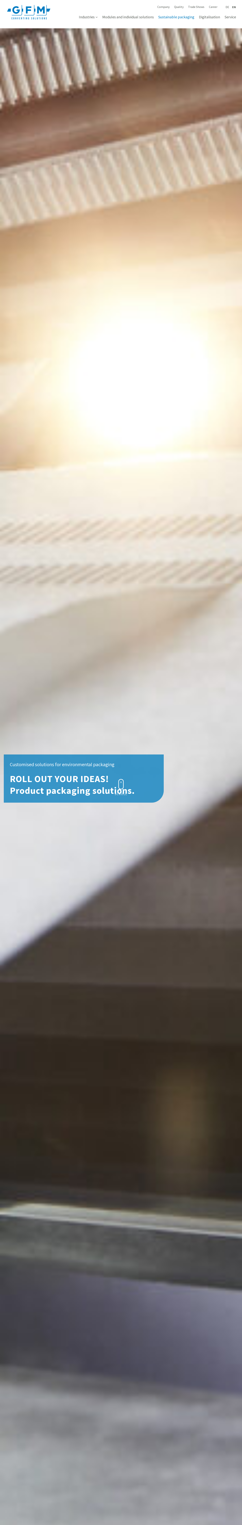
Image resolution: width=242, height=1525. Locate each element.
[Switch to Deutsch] (227, 6)
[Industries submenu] (96, 17)
